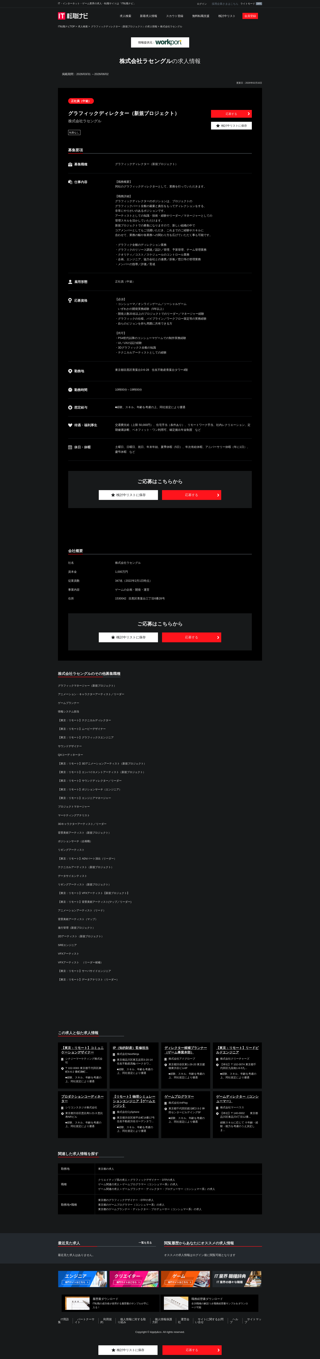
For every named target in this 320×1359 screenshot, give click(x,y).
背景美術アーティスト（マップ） (79, 919)
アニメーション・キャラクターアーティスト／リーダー (93, 694)
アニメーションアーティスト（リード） (83, 910)
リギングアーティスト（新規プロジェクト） (86, 884)
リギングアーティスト (72, 849)
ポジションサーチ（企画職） (76, 841)
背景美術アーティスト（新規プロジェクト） (86, 832)
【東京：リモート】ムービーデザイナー (83, 728)
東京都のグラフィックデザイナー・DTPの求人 (128, 1200)
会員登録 (250, 16)
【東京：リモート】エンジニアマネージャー (86, 798)
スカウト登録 (174, 16)
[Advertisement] (160, 528)
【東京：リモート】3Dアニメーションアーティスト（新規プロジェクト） (105, 763)
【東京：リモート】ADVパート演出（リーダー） (89, 858)
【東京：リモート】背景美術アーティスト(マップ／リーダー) (97, 901)
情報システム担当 (69, 711)
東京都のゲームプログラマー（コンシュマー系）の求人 (134, 1204)
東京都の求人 (106, 1168)
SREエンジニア (68, 945)
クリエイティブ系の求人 (114, 1179)
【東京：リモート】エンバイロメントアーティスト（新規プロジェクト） (105, 772)
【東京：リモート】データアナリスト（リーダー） (91, 979)
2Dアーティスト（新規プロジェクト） (82, 936)
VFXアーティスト (69, 953)
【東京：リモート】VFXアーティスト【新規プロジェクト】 (96, 893)
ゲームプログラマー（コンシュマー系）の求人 (154, 1184)
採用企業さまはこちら (225, 3)
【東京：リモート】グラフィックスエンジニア (88, 737)
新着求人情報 (148, 16)
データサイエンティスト (73, 875)
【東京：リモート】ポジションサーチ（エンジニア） (92, 789)
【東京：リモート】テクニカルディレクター (86, 720)
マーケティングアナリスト (75, 815)
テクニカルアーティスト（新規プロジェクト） (88, 867)
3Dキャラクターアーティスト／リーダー (84, 823)
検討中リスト (227, 16)
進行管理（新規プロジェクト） (78, 927)
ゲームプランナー (69, 702)
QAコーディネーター (71, 754)
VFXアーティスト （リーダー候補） (82, 962)
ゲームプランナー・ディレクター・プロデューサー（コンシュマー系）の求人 (174, 1189)
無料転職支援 (200, 16)
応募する (231, 113)
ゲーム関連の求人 (109, 1184)
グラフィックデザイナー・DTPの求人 (156, 1179)
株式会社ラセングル (171, 26)
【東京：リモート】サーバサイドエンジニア (86, 970)
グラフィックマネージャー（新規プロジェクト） (89, 685)
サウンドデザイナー (71, 746)
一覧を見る (145, 1242)
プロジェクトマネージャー (75, 806)
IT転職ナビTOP (66, 26)
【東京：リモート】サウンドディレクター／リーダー (92, 780)
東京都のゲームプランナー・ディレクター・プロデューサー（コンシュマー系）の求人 (154, 1209)
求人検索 (125, 16)
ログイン (202, 3)
